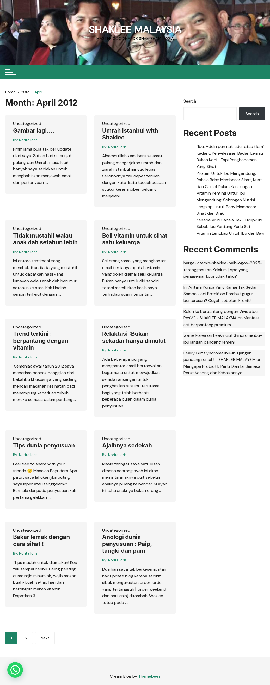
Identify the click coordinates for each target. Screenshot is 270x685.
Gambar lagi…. (33, 131)
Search (189, 101)
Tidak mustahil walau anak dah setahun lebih (45, 239)
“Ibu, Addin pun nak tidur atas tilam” (231, 147)
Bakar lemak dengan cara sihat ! (41, 540)
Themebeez (149, 676)
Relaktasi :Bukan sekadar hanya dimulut (134, 338)
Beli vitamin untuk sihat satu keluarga (134, 239)
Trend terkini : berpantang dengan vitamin (40, 341)
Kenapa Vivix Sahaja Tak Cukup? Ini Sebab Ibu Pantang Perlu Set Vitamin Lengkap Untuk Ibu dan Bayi (230, 227)
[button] (15, 670)
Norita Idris (28, 140)
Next (45, 638)
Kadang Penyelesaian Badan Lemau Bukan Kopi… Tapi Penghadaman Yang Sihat (230, 160)
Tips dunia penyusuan (44, 446)
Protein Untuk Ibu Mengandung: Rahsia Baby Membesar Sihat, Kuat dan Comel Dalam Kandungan (229, 180)
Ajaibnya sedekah (127, 446)
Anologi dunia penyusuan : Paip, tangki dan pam (127, 544)
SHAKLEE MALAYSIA (135, 29)
